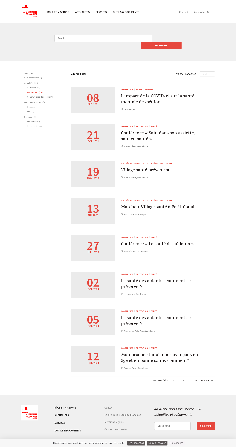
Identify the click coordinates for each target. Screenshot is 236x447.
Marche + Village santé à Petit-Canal (158, 201)
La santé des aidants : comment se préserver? (156, 277)
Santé (139, 82)
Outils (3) (31, 104)
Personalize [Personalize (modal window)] (176, 443)
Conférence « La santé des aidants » (158, 238)
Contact (183, 12)
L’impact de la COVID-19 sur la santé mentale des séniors (158, 93)
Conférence (127, 82)
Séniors (149, 82)
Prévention (142, 119)
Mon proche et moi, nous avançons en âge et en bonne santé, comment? (158, 351)
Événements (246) (35, 85)
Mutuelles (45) (33, 114)
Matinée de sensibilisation (134, 156)
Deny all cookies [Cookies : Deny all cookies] (157, 443)
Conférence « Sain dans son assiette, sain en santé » (158, 130)
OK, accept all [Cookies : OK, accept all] (136, 443)
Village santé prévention (146, 164)
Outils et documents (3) (34, 95)
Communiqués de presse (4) (40, 89)
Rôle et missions (58, 12)
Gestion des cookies (115, 422)
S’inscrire (205, 418)
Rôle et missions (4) (33, 70)
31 (195, 373)
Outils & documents (126, 12)
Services (101, 12)
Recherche (199, 12)
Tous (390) (28, 66)
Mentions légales (114, 415)
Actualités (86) (33, 80)
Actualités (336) (31, 76)
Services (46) (30, 109)
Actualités (82, 12)
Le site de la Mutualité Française (122, 407)
